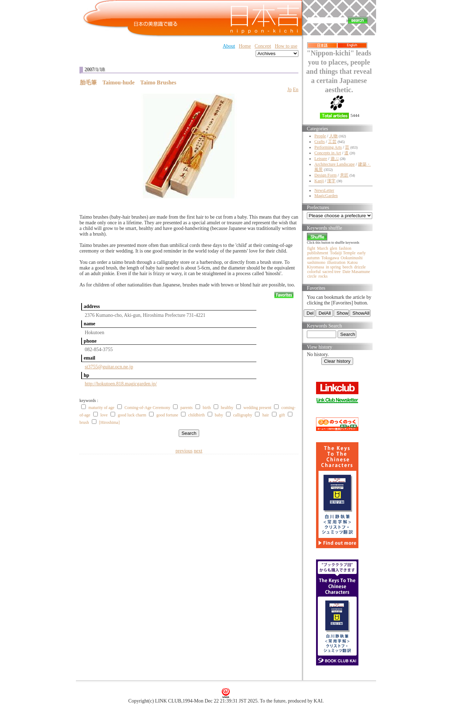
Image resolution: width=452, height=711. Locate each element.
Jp (289, 89)
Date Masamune (356, 271)
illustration (336, 262)
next (198, 451)
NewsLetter (324, 190)
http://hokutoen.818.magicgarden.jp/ (121, 383)
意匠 (344, 175)
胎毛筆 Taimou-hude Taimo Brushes (128, 82)
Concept (263, 46)
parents (186, 407)
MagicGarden (326, 195)
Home (245, 46)
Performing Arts (328, 147)
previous (184, 451)
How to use (286, 46)
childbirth (196, 415)
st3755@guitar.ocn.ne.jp (109, 366)
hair (265, 415)
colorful (314, 271)
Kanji (319, 180)
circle (312, 276)
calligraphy (242, 415)
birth (207, 407)
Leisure (320, 158)
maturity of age (101, 407)
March (322, 248)
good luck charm (132, 415)
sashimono (316, 262)
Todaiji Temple (342, 252)
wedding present (257, 407)
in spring (333, 267)
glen (333, 248)
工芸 (332, 141)
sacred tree (331, 271)
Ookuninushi (352, 257)
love (104, 415)
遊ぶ (335, 158)
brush (84, 422)
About (229, 46)
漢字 (331, 180)
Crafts (319, 141)
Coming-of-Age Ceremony (148, 407)
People (320, 136)
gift (282, 415)
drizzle (360, 267)
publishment (317, 252)
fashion (345, 248)
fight (311, 248)
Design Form (325, 175)
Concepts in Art (327, 152)
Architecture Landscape (334, 164)
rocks (323, 276)
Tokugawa (330, 257)
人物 (333, 136)
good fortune (167, 415)
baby (219, 415)
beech (347, 267)
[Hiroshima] (109, 422)
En (295, 89)
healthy (227, 407)
